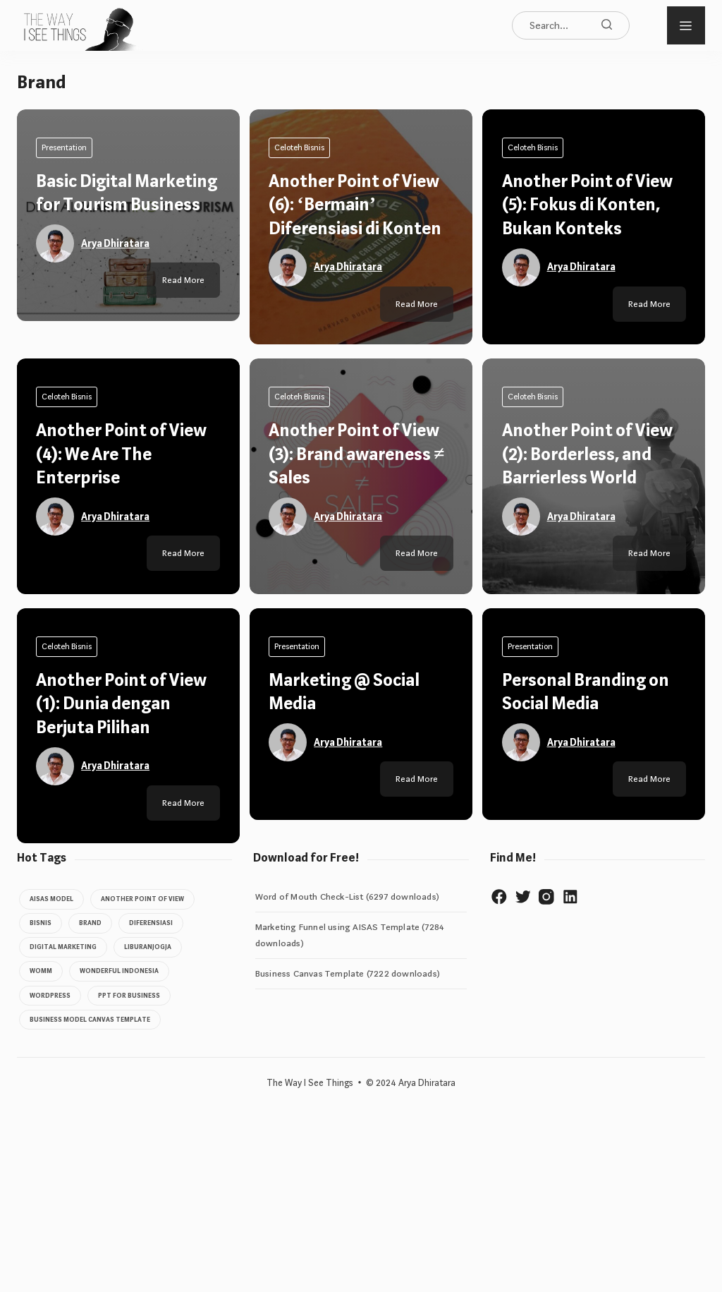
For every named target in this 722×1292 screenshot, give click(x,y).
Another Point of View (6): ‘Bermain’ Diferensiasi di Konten (357, 205)
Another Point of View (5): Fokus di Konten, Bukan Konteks (588, 205)
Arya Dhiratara (117, 266)
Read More (182, 837)
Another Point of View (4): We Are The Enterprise (123, 987)
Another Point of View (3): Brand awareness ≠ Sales (358, 987)
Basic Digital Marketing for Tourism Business (126, 205)
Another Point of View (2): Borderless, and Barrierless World (588, 987)
